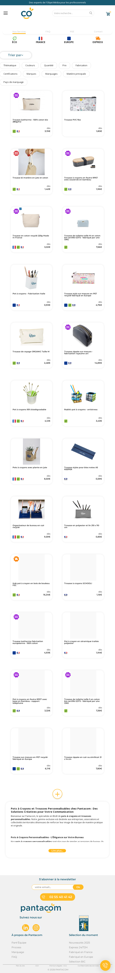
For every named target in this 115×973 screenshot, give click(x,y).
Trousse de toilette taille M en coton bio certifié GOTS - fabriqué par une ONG (82, 238)
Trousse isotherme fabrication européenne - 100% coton (28, 642)
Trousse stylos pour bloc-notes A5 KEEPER (81, 468)
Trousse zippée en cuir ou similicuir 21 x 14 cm (83, 758)
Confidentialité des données (88, 966)
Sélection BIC (77, 961)
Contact (98, 31)
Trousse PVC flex (72, 120)
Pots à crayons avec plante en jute (30, 468)
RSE (72, 31)
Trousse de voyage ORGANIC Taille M (31, 352)
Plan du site (20, 966)
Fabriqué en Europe (81, 956)
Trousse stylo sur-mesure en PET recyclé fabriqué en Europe (80, 295)
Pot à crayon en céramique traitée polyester (81, 642)
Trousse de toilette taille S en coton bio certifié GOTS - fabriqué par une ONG (82, 701)
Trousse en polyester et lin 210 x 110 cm (81, 526)
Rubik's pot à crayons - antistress (80, 410)
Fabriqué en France (80, 952)
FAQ (48, 31)
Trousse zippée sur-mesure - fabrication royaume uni (78, 353)
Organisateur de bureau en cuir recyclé (28, 526)
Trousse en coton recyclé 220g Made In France (31, 237)
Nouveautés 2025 (79, 942)
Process (16, 947)
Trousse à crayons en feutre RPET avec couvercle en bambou (81, 179)
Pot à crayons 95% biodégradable (29, 410)
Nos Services (19, 31)
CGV (37, 966)
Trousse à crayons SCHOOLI (78, 583)
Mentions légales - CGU (58, 966)
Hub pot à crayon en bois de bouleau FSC (31, 584)
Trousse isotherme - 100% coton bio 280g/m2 (30, 121)
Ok (78, 887)
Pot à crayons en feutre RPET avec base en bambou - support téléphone (30, 701)
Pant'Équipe (19, 942)
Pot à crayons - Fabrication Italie (29, 294)
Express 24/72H (78, 947)
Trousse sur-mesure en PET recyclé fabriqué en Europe (30, 758)
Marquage (18, 952)
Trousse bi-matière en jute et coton (30, 178)
